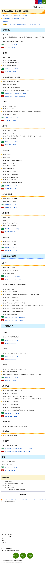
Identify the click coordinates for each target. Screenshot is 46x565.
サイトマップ (4, 538)
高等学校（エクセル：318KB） (12, 413)
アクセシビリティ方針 (6, 536)
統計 (12, 499)
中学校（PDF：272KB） (11, 144)
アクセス (23, 555)
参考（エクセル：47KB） (11, 467)
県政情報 (8, 499)
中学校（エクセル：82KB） (11, 141)
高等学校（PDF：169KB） (11, 188)
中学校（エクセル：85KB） (11, 377)
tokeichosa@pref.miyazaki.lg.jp (17, 489)
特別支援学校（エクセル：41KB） (13, 204)
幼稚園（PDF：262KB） (11, 71)
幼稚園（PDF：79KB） (10, 343)
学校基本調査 (21, 499)
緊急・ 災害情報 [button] (36, 2)
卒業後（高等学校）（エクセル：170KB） (15, 317)
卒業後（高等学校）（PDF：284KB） (14, 320)
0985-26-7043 (8, 485)
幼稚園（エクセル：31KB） (11, 340)
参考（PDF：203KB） (10, 470)
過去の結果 (5, 21)
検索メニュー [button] (43, 3)
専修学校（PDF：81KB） (11, 231)
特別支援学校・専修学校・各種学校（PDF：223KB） (18, 451)
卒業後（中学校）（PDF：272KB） (13, 279)
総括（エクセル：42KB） (11, 44)
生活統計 (15, 499)
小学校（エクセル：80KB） (11, 117)
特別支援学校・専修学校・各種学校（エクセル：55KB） (18, 448)
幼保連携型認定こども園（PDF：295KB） (15, 96)
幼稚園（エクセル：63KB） (11, 68)
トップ (3, 499)
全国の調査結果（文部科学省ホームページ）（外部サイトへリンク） (23, 24)
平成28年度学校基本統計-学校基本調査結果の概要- (15, 16)
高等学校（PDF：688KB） (11, 416)
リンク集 (4, 542)
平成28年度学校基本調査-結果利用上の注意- (13, 18)
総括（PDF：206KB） (10, 47)
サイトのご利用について (7, 534)
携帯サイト (4, 540)
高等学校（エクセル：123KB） (12, 185)
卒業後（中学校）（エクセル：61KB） (14, 276)
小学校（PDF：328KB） (11, 120)
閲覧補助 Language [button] (40, 3)
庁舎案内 (30, 555)
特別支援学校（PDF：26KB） (12, 207)
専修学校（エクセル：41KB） (12, 229)
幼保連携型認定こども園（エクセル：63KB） (16, 93)
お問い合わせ (15, 555)
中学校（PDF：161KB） (11, 380)
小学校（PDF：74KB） (10, 359)
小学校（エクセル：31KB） (11, 356)
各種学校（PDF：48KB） (11, 250)
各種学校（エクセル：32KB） (12, 247)
